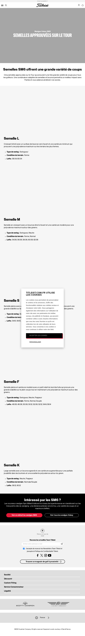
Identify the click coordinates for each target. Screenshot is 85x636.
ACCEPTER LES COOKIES (38, 335)
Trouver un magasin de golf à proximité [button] (44, 561)
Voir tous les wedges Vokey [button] (61, 515)
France (42, 618)
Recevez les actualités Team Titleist (42, 540)
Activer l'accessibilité (42, 1)
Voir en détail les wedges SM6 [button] (24, 515)
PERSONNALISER (35, 342)
